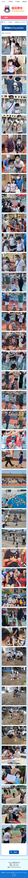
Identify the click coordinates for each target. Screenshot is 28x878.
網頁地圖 (3, 872)
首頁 (5, 22)
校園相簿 (10, 22)
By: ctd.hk (14, 875)
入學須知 (10, 1)
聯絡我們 (24, 1)
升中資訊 (17, 1)
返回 (15, 852)
